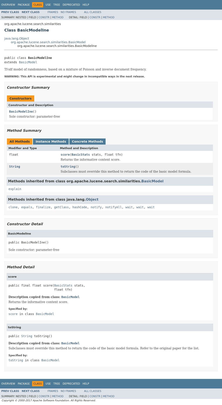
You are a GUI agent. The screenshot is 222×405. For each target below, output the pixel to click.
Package (24, 4)
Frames (53, 12)
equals (26, 207)
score (65, 154)
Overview (8, 4)
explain (14, 189)
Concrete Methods (87, 141)
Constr (44, 17)
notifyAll (113, 207)
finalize (43, 207)
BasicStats (81, 154)
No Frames (68, 12)
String (14, 166)
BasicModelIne (21, 111)
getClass (61, 207)
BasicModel (28, 62)
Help (86, 4)
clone (13, 207)
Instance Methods (51, 141)
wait (129, 207)
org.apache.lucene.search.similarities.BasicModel (48, 42)
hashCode (79, 207)
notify (96, 207)
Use (48, 4)
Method (58, 17)
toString (68, 166)
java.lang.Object (16, 38)
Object (92, 199)
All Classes (92, 12)
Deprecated (71, 4)
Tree (56, 4)
